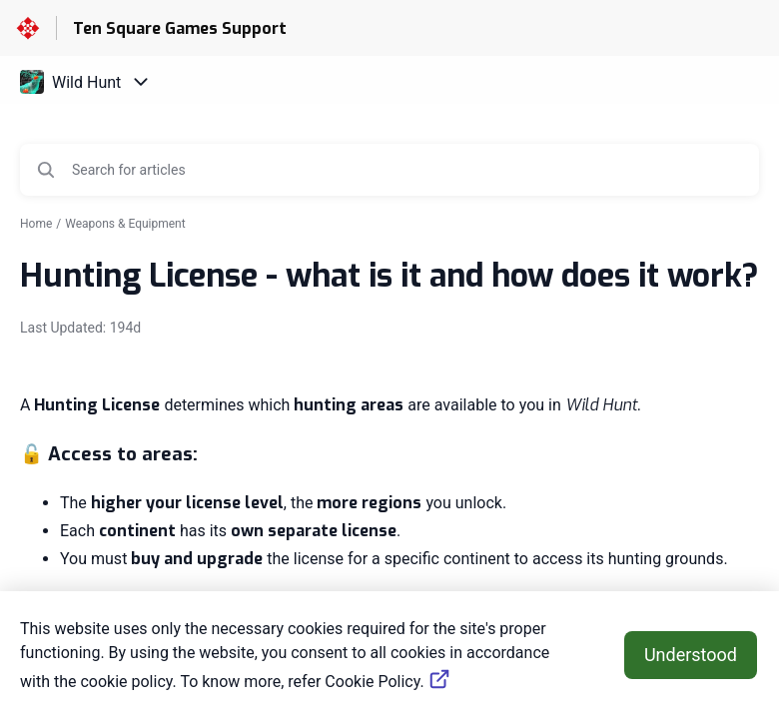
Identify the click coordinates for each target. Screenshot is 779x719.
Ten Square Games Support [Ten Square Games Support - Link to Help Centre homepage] (180, 28)
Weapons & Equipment (125, 224)
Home (36, 224)
